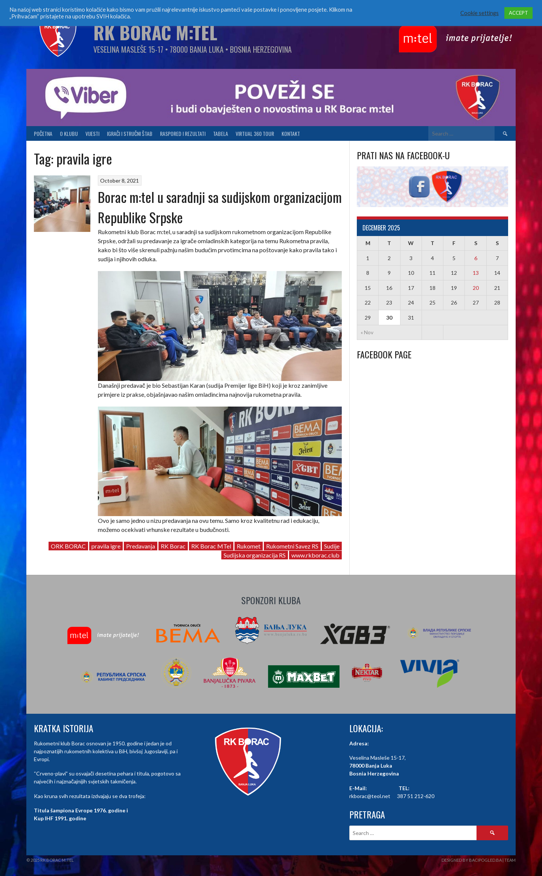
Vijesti (92, 133)
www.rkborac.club (315, 555)
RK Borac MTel (211, 546)
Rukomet (248, 546)
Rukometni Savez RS (292, 546)
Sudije (332, 546)
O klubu (69, 133)
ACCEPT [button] (518, 13)
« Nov (367, 332)
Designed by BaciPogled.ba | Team (479, 860)
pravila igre (105, 546)
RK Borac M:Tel (155, 32)
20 (476, 288)
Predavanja (140, 546)
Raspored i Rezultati (183, 133)
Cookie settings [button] (479, 13)
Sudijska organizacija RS (255, 555)
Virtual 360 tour (255, 133)
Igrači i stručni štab (129, 133)
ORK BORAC (68, 546)
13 (476, 273)
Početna (43, 133)
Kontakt (291, 133)
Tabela (220, 133)
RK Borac (173, 546)
